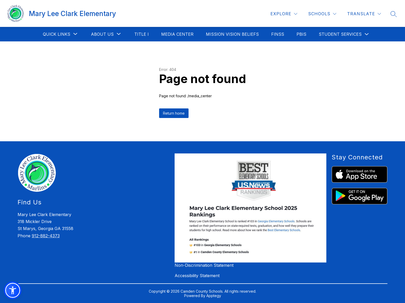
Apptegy (213, 295)
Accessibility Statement (197, 275)
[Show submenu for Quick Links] (56, 34)
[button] (12, 290)
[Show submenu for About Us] (102, 34)
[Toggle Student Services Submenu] (367, 34)
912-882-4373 (46, 235)
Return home (174, 113)
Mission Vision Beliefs (232, 34)
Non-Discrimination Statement (204, 265)
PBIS (301, 34)
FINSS (277, 34)
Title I (141, 34)
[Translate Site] (364, 14)
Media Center (177, 34)
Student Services (340, 34)
